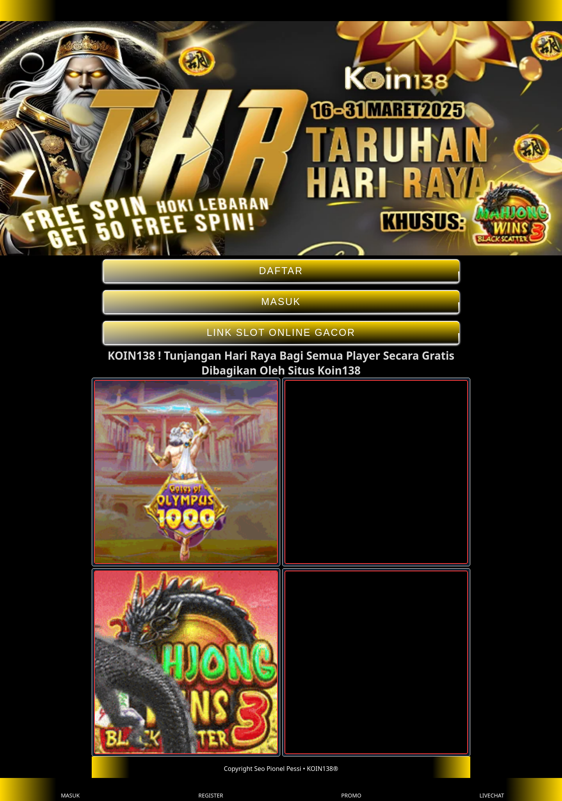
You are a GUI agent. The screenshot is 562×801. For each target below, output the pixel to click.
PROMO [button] (351, 789)
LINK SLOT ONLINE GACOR (281, 332)
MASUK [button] (70, 789)
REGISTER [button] (210, 789)
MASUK (281, 301)
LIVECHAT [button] (491, 789)
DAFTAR (281, 270)
